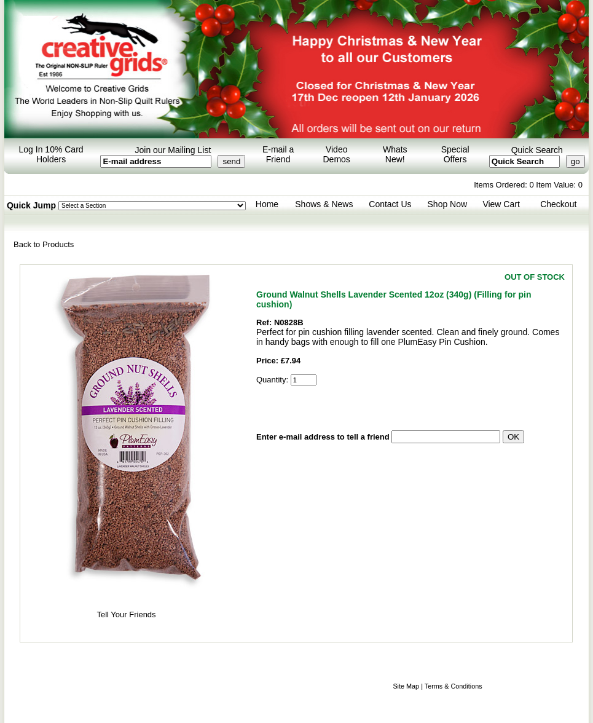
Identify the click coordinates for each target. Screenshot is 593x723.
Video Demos (336, 154)
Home (267, 204)
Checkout (558, 204)
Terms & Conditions (453, 686)
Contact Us (390, 204)
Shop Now (448, 204)
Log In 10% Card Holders (51, 154)
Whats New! (395, 154)
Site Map (406, 686)
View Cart (500, 204)
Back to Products (44, 244)
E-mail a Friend (278, 154)
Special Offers (455, 154)
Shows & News (324, 204)
